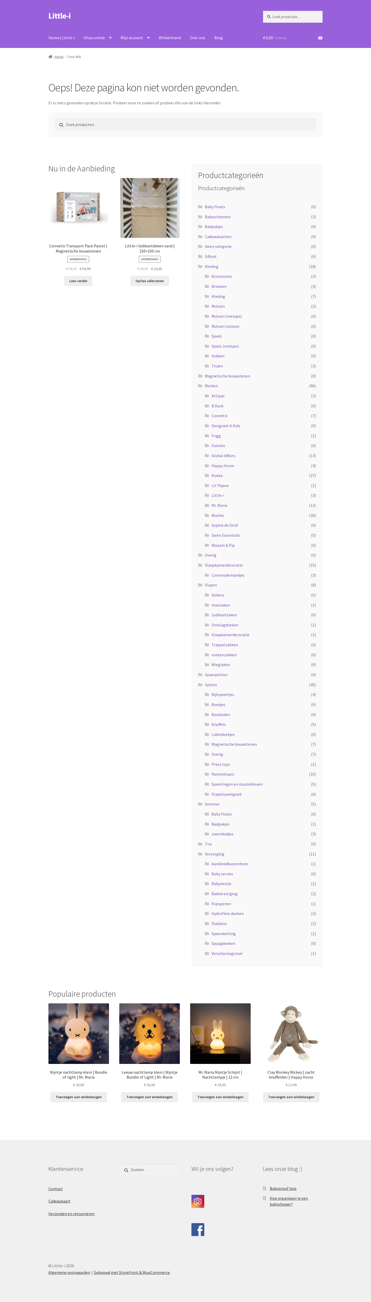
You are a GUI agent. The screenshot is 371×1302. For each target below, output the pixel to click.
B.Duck (217, 405)
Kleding (211, 266)
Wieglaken (221, 664)
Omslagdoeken (225, 624)
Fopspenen (221, 903)
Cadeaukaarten (218, 236)
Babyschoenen (218, 216)
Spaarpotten (216, 674)
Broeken (219, 286)
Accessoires (222, 276)
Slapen (211, 584)
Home (59, 56)
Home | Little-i (61, 37)
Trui (208, 843)
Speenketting (224, 933)
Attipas (218, 395)
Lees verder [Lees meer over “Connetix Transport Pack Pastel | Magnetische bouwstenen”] (78, 281)
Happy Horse (223, 465)
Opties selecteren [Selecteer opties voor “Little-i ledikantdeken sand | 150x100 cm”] (150, 281)
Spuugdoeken (223, 943)
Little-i (59, 16)
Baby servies (222, 873)
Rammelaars (223, 774)
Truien (217, 365)
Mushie (218, 515)
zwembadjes (222, 833)
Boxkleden (221, 714)
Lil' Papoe (220, 485)
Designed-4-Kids (226, 425)
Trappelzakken (225, 644)
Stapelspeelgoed (226, 794)
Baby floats (215, 206)
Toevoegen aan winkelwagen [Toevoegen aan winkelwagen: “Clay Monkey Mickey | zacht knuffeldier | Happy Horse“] (291, 1097)
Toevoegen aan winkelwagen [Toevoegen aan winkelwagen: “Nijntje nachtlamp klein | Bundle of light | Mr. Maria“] (79, 1097)
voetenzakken (224, 654)
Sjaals (217, 336)
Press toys (221, 764)
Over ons (197, 37)
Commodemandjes (228, 575)
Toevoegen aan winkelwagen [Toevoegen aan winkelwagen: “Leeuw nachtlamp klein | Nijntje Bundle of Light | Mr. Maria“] (150, 1097)
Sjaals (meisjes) (225, 346)
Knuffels (219, 724)
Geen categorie (218, 246)
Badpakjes (214, 226)
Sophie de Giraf (225, 525)
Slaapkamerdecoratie (224, 565)
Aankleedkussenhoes (230, 863)
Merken (211, 385)
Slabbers (219, 923)
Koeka (217, 475)
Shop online (94, 37)
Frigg (216, 435)
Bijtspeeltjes (223, 694)
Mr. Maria (219, 505)
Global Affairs (223, 455)
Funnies (218, 445)
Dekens (218, 595)
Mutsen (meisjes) (227, 316)
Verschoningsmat (227, 953)
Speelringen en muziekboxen (237, 784)
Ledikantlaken (224, 614)
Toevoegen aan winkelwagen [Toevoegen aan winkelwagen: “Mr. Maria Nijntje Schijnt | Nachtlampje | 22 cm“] (220, 1097)
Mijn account (132, 37)
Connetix (219, 415)
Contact (55, 1188)
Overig (210, 555)
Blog (218, 37)
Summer (212, 804)
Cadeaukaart (59, 1201)
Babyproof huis (283, 1188)
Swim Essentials (226, 535)
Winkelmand (170, 37)
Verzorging (214, 853)
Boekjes (218, 704)
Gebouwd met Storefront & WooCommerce (132, 1272)
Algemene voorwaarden (69, 1272)
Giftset (211, 256)
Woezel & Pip (223, 545)
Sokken (218, 355)
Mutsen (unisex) (225, 326)
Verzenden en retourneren (71, 1213)
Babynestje (221, 883)
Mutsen (218, 306)
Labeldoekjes (223, 734)
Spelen (211, 684)
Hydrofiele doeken (228, 913)
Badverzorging (225, 893)
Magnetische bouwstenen (227, 376)
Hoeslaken (221, 605)
